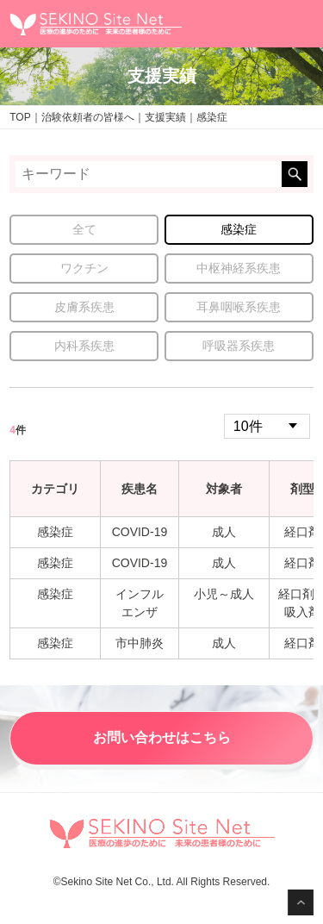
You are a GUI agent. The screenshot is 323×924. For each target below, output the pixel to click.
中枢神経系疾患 (238, 268)
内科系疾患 (84, 346)
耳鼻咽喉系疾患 (238, 307)
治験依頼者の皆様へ (87, 117)
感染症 (239, 229)
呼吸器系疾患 (238, 346)
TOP (19, 117)
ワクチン (84, 268)
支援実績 (165, 117)
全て (84, 229)
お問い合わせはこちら (162, 737)
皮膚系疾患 (84, 307)
